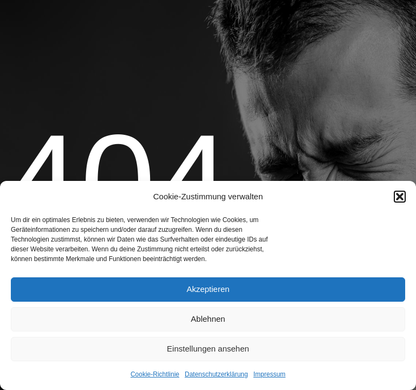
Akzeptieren (207, 289)
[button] (399, 196)
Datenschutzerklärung (216, 374)
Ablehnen (208, 318)
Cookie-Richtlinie (155, 374)
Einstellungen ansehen (208, 348)
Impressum (269, 374)
